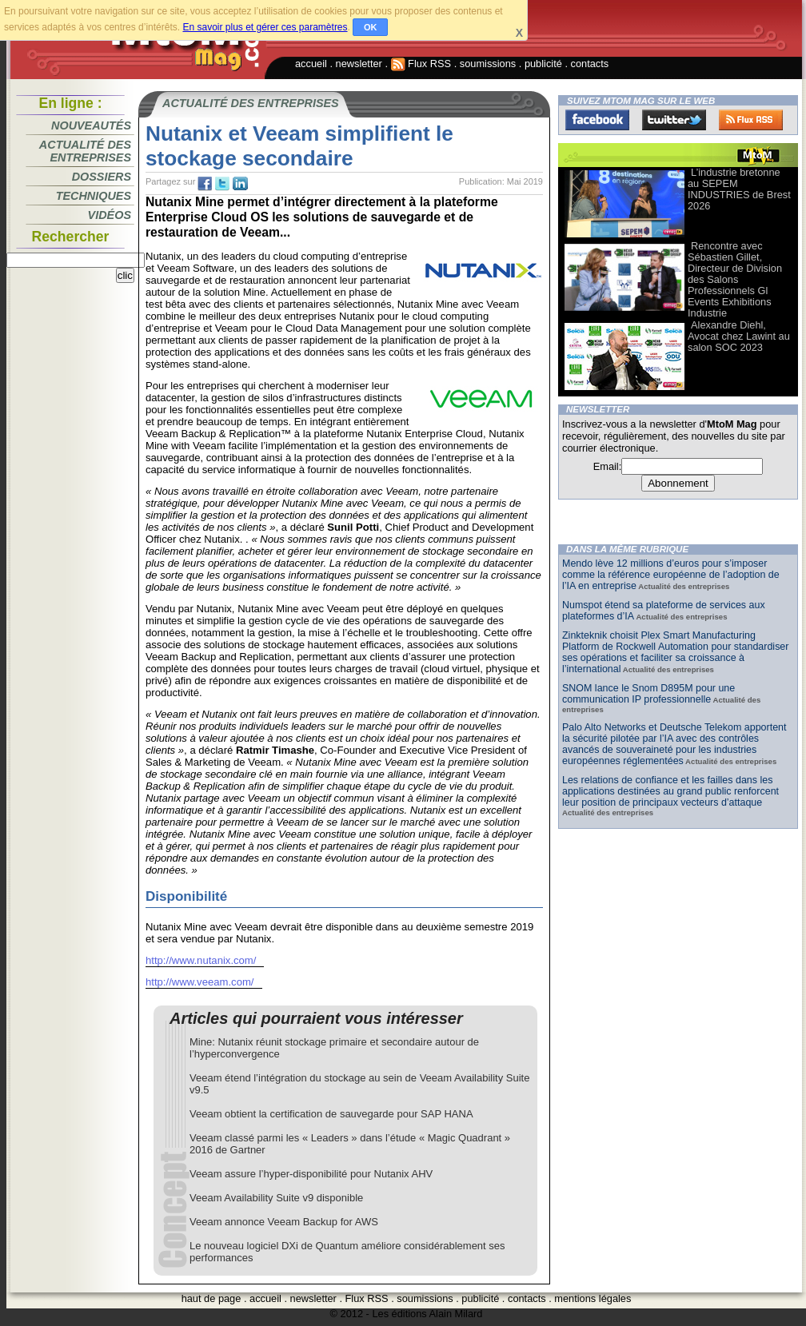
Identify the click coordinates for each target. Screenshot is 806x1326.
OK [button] (370, 27)
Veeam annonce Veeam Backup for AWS (284, 1222)
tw (222, 184)
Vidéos (109, 215)
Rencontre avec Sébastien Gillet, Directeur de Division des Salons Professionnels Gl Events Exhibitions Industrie (735, 279)
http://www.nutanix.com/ (201, 960)
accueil (311, 64)
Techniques (93, 195)
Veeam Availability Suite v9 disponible (276, 1198)
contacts (590, 64)
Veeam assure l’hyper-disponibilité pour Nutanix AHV (311, 1174)
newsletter (359, 64)
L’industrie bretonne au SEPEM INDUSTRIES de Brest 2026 (739, 189)
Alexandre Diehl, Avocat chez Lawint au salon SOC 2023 (739, 336)
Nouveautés (91, 125)
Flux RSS (421, 64)
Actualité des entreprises (85, 151)
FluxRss (751, 120)
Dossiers (101, 176)
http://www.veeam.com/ (200, 982)
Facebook (597, 120)
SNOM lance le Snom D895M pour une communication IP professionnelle (648, 694)
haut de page (211, 1298)
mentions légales (592, 1298)
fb (205, 184)
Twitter (674, 120)
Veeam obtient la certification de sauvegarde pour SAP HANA (331, 1114)
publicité (543, 64)
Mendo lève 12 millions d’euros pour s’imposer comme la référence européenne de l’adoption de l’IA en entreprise (671, 574)
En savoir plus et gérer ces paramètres (264, 27)
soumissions (488, 64)
